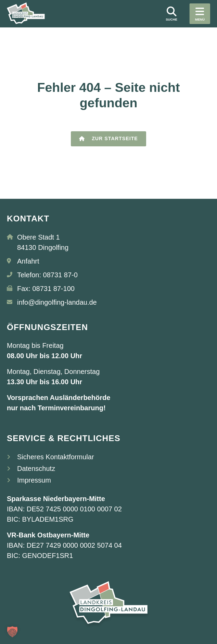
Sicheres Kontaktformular (55, 457)
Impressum (34, 480)
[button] (12, 631)
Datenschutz (36, 468)
